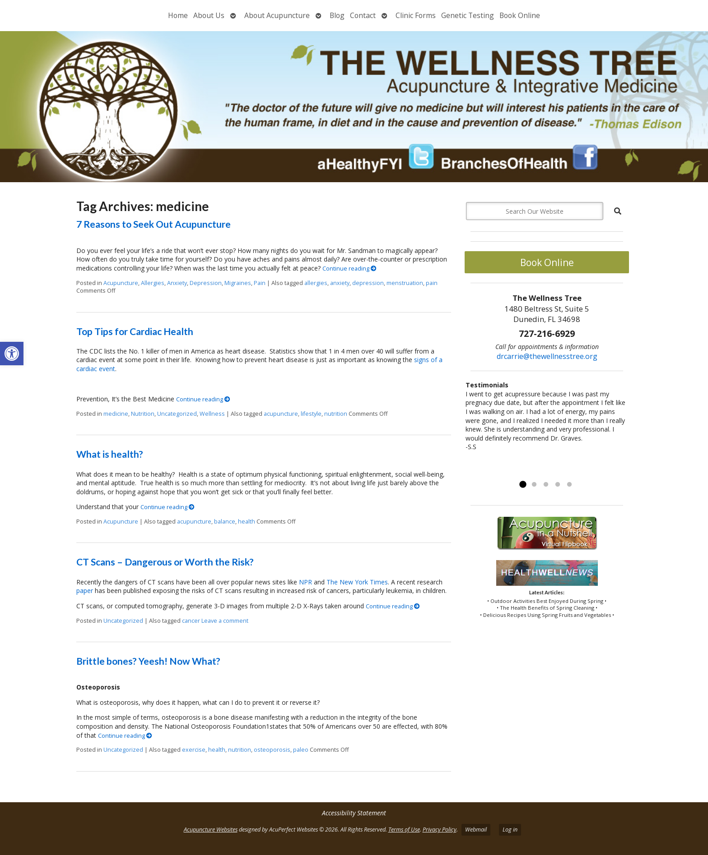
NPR (305, 582)
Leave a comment (224, 621)
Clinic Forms (416, 15)
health (246, 521)
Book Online (519, 15)
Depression (206, 283)
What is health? (109, 454)
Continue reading (349, 268)
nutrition (335, 414)
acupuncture (281, 414)
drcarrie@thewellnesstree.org (547, 356)
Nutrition (142, 414)
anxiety (339, 283)
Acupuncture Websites (211, 829)
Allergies (152, 283)
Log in (510, 829)
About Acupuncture (277, 15)
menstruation (405, 283)
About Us (208, 15)
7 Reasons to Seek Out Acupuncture (153, 224)
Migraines (237, 283)
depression (368, 283)
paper (84, 590)
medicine (115, 414)
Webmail (476, 829)
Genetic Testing (467, 15)
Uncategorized (177, 414)
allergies (315, 283)
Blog (337, 15)
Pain (260, 283)
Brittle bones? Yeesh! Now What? (148, 661)
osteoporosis (272, 750)
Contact (363, 15)
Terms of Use (404, 829)
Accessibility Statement (354, 813)
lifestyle (311, 414)
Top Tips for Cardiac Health (134, 331)
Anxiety (177, 283)
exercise (193, 750)
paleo (300, 750)
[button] (11, 353)
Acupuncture (120, 283)
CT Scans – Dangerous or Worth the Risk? (165, 561)
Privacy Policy (439, 829)
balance (224, 521)
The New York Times (357, 582)
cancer (191, 621)
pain (432, 283)
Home (178, 15)
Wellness (212, 414)
